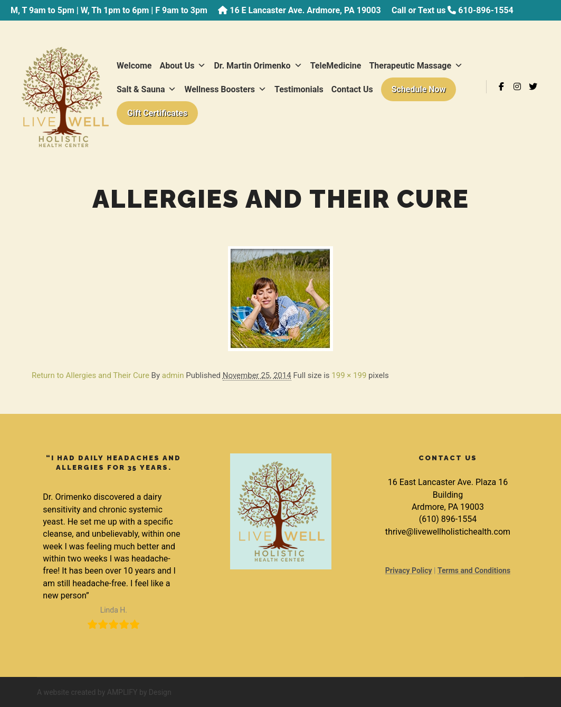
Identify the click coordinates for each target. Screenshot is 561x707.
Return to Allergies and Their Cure (90, 375)
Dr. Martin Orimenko (258, 66)
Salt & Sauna (146, 89)
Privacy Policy (408, 570)
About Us (183, 66)
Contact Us (352, 89)
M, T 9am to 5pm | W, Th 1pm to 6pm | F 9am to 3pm (109, 10)
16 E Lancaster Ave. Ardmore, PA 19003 (305, 10)
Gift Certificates (157, 113)
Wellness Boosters (225, 89)
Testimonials (299, 89)
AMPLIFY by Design (139, 692)
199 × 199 (348, 375)
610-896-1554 (485, 10)
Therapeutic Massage (416, 66)
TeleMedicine (336, 66)
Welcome (134, 66)
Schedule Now (419, 89)
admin (173, 375)
